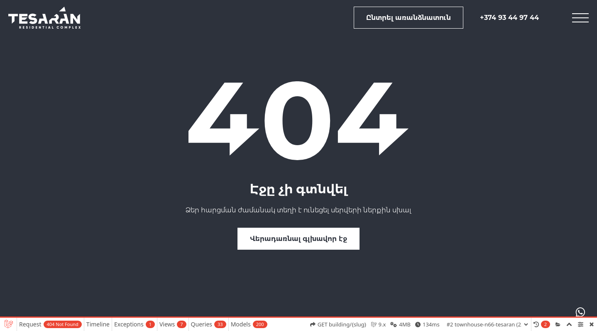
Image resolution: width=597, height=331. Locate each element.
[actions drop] (580, 312)
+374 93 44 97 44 (509, 18)
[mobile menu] (580, 17)
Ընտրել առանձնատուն (408, 18)
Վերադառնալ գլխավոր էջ (298, 239)
